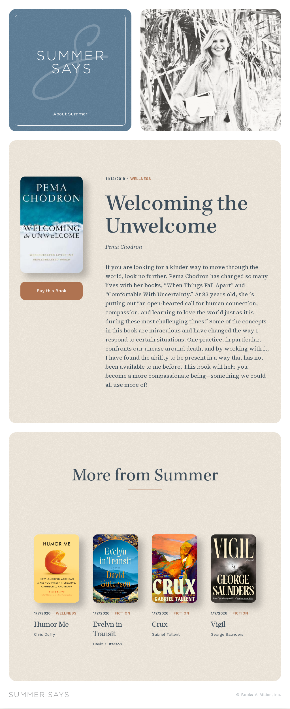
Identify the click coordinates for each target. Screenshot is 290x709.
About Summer (70, 114)
